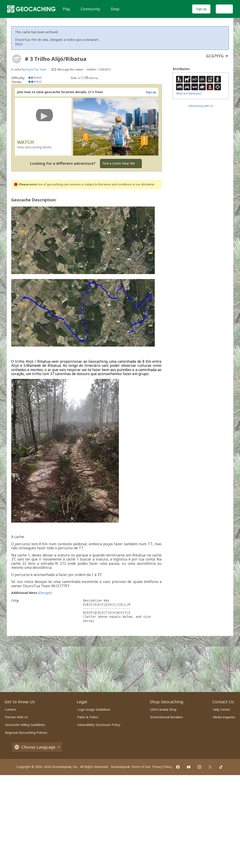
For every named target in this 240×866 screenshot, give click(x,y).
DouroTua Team (36, 69)
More (19, 44)
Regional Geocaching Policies (26, 732)
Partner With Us (16, 717)
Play (66, 9)
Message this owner (70, 69)
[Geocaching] (31, 8)
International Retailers (166, 717)
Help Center (221, 709)
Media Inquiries (224, 717)
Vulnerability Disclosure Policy (98, 725)
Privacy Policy (162, 767)
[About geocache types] (16, 58)
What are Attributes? (189, 93)
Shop (115, 9)
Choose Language (37, 747)
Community (90, 9)
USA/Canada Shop (163, 709)
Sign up (201, 9)
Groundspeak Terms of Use (131, 767)
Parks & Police (87, 717)
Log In (224, 9)
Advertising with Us (200, 106)
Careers (10, 709)
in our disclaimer (143, 184)
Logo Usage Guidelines (93, 709)
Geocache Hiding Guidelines (25, 725)
